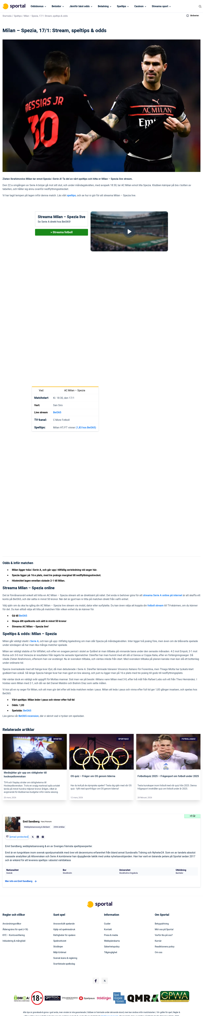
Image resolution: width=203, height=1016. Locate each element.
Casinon (139, 6)
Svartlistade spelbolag (64, 964)
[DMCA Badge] (21, 998)
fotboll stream (155, 605)
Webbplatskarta (112, 941)
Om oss (158, 952)
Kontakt (108, 929)
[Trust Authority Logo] (53, 998)
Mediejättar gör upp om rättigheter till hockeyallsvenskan (25, 774)
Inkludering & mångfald (14, 941)
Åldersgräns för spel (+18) (15, 929)
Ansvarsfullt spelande (64, 923)
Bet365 (57, 412)
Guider (107, 923)
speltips (71, 195)
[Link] (35, 752)
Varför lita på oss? (164, 935)
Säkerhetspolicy (112, 946)
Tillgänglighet (110, 952)
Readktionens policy (164, 946)
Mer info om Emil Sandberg (21, 881)
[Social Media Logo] (96, 981)
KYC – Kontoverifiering (14, 935)
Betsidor (56, 6)
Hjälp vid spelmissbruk (64, 929)
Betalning (103, 6)
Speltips (121, 6)
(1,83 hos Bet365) (86, 428)
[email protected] (19, 837)
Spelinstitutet (59, 941)
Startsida (7, 16)
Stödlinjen (58, 946)
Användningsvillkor (12, 923)
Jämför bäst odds (79, 6)
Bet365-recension (29, 716)
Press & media (111, 935)
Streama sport (160, 6)
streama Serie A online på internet (162, 595)
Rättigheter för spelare (64, 935)
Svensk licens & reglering (65, 958)
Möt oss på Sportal (164, 929)
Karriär (158, 941)
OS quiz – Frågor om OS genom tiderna (93, 776)
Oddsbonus (37, 6)
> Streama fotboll (62, 232)
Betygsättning (162, 923)
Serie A (34, 641)
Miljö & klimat (59, 952)
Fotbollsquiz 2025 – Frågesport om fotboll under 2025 (168, 776)
